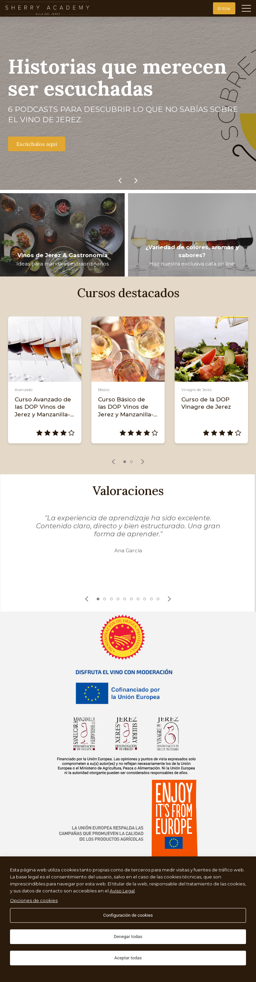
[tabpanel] (44, 379)
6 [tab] (131, 599)
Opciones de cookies (34, 900)
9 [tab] (151, 599)
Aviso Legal (122, 890)
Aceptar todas (128, 957)
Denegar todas (128, 936)
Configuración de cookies (128, 915)
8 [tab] (144, 599)
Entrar (224, 8)
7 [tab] (138, 599)
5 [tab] (124, 599)
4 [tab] (118, 599)
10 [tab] (158, 599)
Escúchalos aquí (36, 144)
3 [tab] (111, 599)
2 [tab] (131, 461)
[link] (120, 180)
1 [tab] (124, 461)
